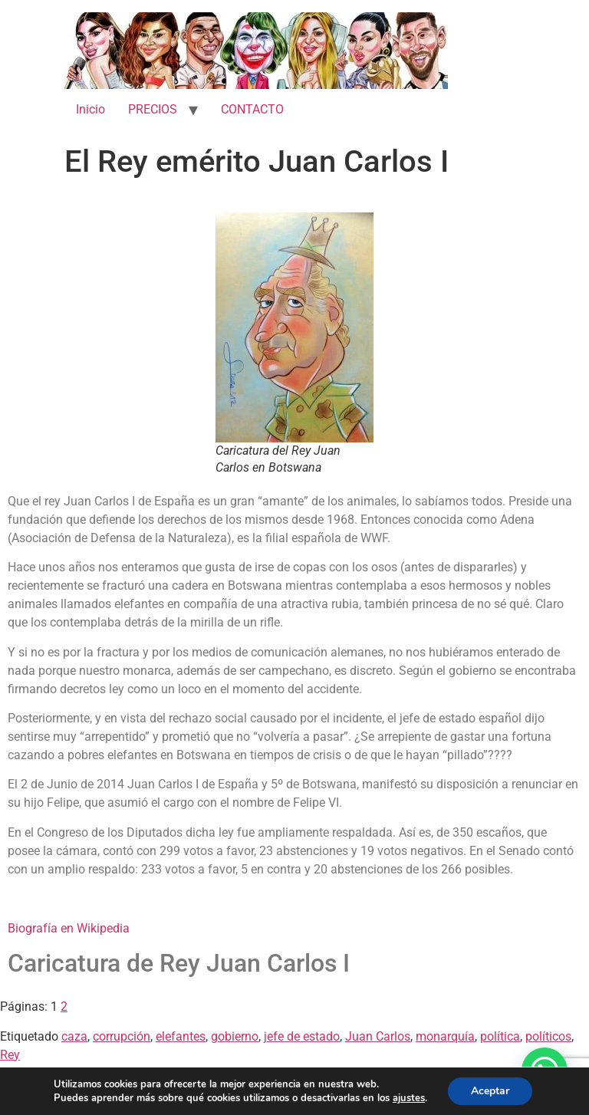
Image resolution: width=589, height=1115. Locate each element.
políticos (548, 1036)
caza (74, 1036)
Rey (10, 1055)
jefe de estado (302, 1036)
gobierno (234, 1036)
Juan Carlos (377, 1036)
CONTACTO (252, 109)
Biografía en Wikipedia (69, 928)
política (500, 1036)
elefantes (181, 1036)
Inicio (90, 109)
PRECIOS (152, 109)
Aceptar (490, 1091)
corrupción (121, 1036)
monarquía (445, 1036)
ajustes (409, 1098)
